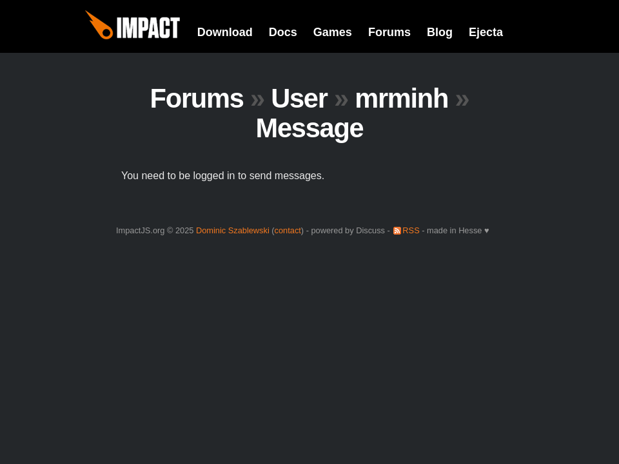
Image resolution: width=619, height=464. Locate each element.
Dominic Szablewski (233, 230)
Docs (283, 32)
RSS (410, 230)
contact (288, 230)
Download (225, 32)
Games (332, 32)
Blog (440, 32)
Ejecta (486, 32)
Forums (389, 32)
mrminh (401, 98)
